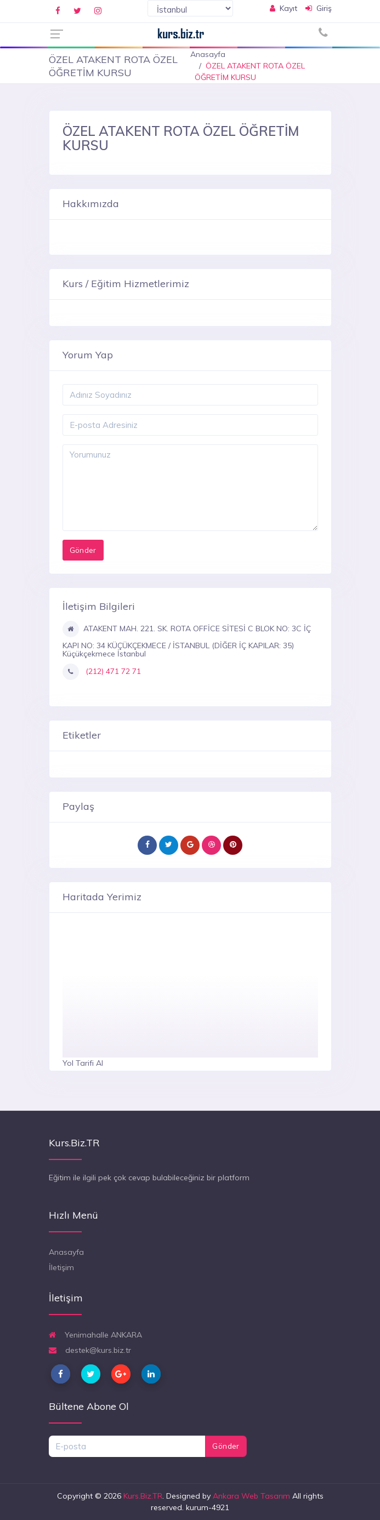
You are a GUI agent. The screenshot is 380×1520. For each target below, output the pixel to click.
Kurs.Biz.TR (142, 1496)
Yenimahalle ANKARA (95, 1335)
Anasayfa (207, 54)
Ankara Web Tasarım (251, 1496)
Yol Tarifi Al (83, 1063)
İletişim (61, 1267)
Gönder (225, 1446)
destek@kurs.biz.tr (90, 1350)
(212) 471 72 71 (112, 671)
